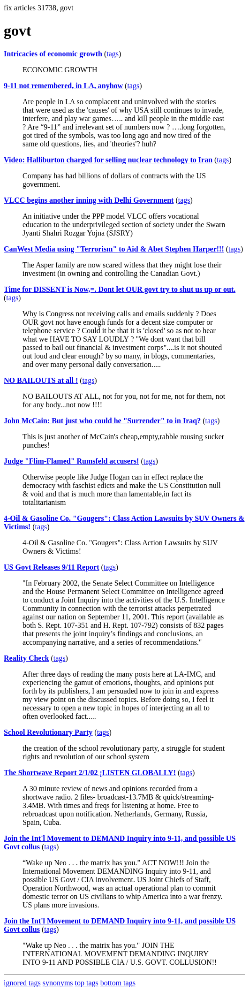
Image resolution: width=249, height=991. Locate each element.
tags (112, 54)
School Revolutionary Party (48, 732)
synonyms (58, 983)
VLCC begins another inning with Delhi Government (89, 200)
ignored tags (22, 983)
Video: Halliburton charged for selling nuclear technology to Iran (108, 160)
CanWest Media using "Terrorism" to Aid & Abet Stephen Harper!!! (114, 249)
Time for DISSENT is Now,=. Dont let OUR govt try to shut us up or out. (119, 289)
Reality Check (26, 658)
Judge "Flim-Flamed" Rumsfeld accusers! (71, 461)
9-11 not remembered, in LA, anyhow (63, 86)
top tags (86, 983)
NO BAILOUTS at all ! (41, 380)
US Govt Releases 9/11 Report (51, 567)
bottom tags (118, 983)
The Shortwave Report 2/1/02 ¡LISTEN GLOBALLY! (90, 773)
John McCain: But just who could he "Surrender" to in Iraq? (102, 421)
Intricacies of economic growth (53, 54)
